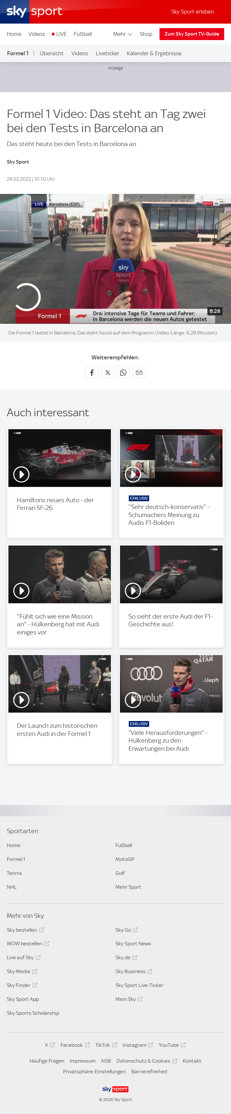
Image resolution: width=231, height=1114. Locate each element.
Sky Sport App (23, 999)
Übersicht (52, 53)
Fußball (83, 34)
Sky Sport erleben (192, 11)
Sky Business (133, 972)
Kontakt (192, 1061)
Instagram (137, 1046)
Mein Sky (128, 1000)
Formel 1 (17, 53)
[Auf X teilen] (107, 372)
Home (14, 34)
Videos (36, 34)
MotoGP (125, 859)
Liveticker (107, 53)
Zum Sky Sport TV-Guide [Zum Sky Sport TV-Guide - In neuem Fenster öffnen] (192, 34)
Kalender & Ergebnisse (154, 53)
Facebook (74, 1046)
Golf (120, 873)
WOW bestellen (27, 944)
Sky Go (126, 931)
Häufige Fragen (46, 1061)
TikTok (105, 1046)
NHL (11, 887)
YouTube (171, 1046)
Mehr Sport (128, 887)
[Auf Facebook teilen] (91, 372)
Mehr (123, 34)
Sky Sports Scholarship (33, 1013)
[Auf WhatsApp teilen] (123, 372)
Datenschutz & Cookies (145, 1062)
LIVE (61, 34)
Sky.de (125, 958)
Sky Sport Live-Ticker (139, 985)
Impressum (82, 1061)
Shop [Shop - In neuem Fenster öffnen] (146, 34)
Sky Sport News (133, 943)
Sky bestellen (24, 931)
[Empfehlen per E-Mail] (139, 372)
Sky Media (21, 972)
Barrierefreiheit (149, 1071)
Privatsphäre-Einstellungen (94, 1071)
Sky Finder (21, 986)
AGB (106, 1061)
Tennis (14, 873)
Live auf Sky (22, 958)
